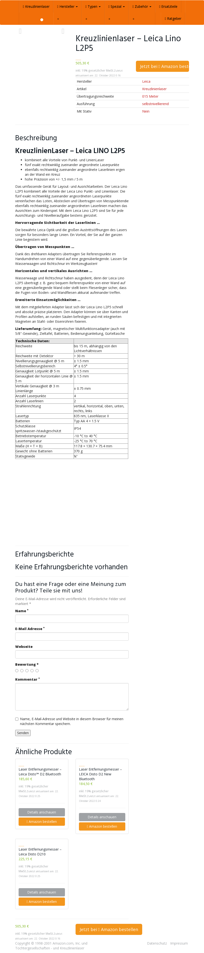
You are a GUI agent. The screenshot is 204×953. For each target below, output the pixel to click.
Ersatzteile (168, 6)
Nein (145, 111)
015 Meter (150, 96)
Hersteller (67, 6)
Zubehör (142, 6)
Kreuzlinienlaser (36, 6)
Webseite (24, 646)
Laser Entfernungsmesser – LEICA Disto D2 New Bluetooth (100, 774)
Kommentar (27, 679)
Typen (93, 6)
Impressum (179, 943)
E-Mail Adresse (30, 628)
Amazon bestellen (42, 821)
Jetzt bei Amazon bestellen (164, 66)
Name (21, 611)
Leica (146, 81)
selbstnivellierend (155, 103)
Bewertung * (27, 664)
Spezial (116, 6)
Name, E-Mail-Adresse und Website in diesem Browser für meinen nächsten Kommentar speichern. (69, 721)
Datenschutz (157, 943)
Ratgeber (173, 18)
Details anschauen (41, 812)
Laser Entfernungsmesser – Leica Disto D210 (40, 851)
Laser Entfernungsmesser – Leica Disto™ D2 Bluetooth (40, 771)
